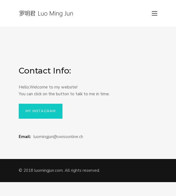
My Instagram (41, 111)
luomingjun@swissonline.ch (58, 136)
